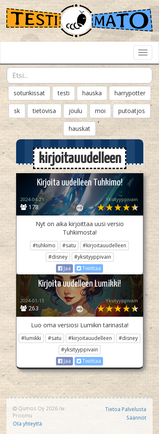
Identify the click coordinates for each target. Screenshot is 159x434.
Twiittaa (89, 268)
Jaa (64, 268)
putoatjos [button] (131, 111)
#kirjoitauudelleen (104, 245)
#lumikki (31, 338)
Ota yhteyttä (27, 423)
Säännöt (136, 417)
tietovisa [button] (44, 111)
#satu (69, 245)
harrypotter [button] (129, 93)
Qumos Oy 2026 (35, 408)
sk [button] (17, 111)
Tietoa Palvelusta (125, 409)
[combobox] (79, 75)
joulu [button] (75, 111)
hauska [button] (92, 93)
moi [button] (100, 111)
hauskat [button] (79, 128)
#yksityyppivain (92, 256)
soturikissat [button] (29, 93)
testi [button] (64, 93)
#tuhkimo (44, 245)
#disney (57, 256)
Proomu (22, 415)
